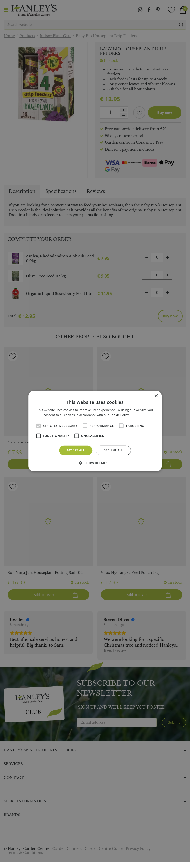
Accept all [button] (76, 450)
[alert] (95, 431)
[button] (95, 462)
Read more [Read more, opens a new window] (138, 415)
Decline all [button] (113, 450)
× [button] (156, 396)
